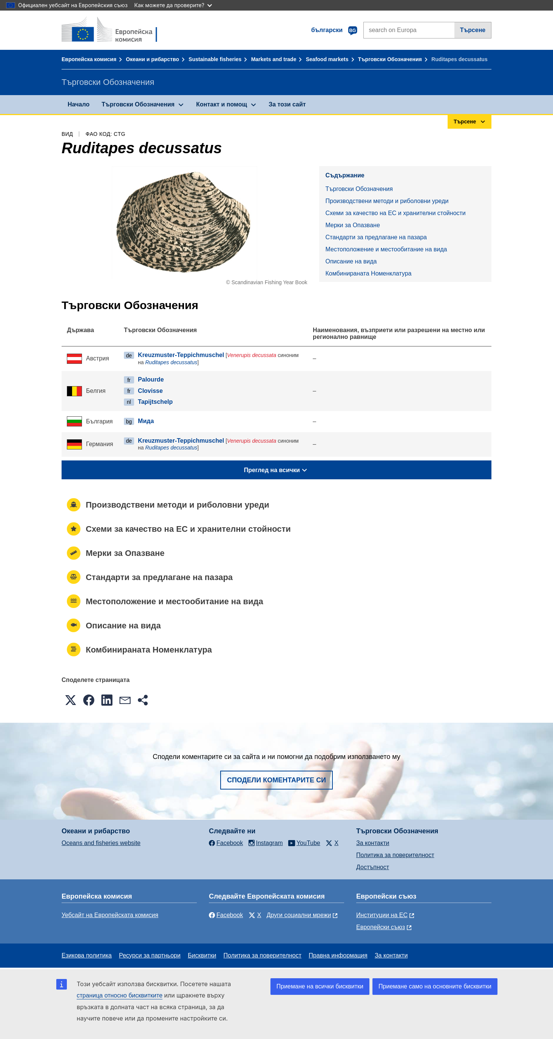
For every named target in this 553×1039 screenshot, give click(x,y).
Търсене (473, 30)
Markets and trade (274, 59)
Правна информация (338, 955)
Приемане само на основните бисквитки (434, 986)
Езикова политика (87, 955)
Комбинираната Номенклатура (368, 273)
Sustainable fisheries (214, 59)
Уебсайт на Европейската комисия (110, 915)
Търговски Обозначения (390, 59)
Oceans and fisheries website (101, 843)
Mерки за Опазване (352, 225)
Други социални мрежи (299, 915)
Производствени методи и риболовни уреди (386, 201)
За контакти (372, 843)
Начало (79, 104)
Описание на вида (351, 261)
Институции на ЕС (382, 915)
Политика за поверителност (395, 855)
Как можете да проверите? (173, 5)
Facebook (226, 915)
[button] (70, 700)
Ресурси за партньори (150, 955)
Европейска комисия (89, 59)
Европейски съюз (380, 927)
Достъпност (372, 867)
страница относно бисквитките (119, 995)
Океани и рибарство (152, 59)
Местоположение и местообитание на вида (386, 249)
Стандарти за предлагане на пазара (375, 237)
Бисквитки (202, 955)
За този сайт (287, 104)
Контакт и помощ (221, 104)
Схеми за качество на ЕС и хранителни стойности (395, 213)
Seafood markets (327, 59)
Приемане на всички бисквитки (319, 986)
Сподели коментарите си (276, 780)
